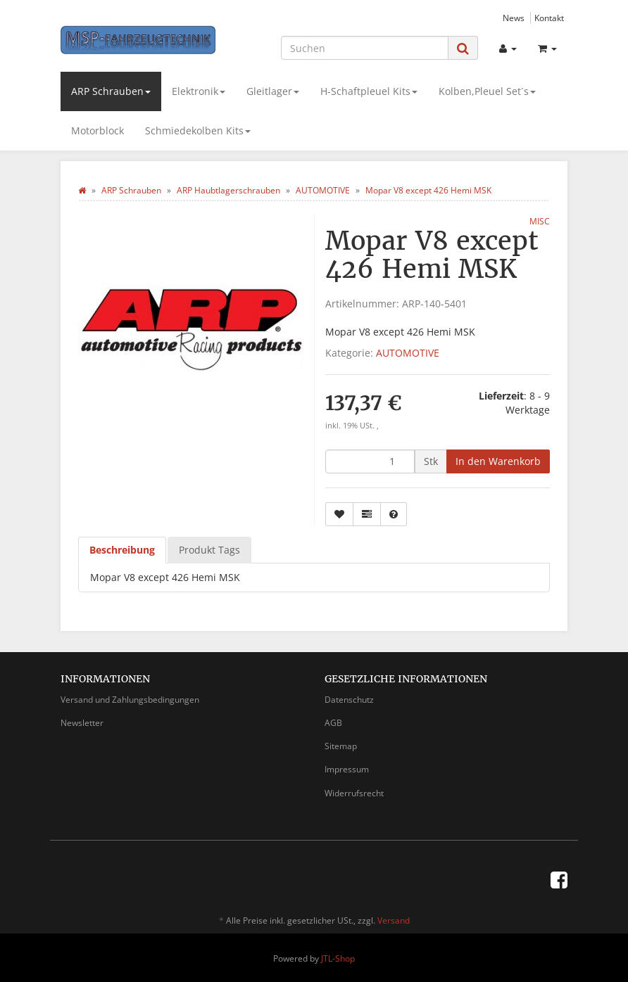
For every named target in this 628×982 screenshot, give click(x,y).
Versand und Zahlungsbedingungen (130, 700)
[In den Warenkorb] (498, 461)
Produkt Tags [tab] (209, 549)
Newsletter (82, 723)
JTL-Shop (338, 958)
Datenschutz (349, 700)
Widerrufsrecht (354, 793)
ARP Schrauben (111, 91)
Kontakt (549, 17)
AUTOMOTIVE (407, 352)
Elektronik (198, 91)
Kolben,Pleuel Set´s (487, 91)
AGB (333, 723)
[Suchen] (364, 48)
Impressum (347, 769)
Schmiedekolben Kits (198, 130)
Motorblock (97, 130)
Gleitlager (272, 91)
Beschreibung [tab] (122, 549)
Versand (393, 920)
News (514, 17)
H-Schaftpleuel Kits (368, 91)
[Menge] (370, 461)
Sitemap (341, 746)
